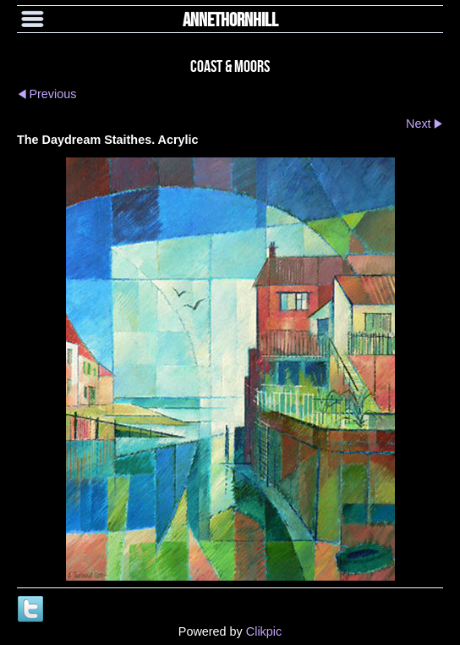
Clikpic (264, 631)
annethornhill (230, 19)
